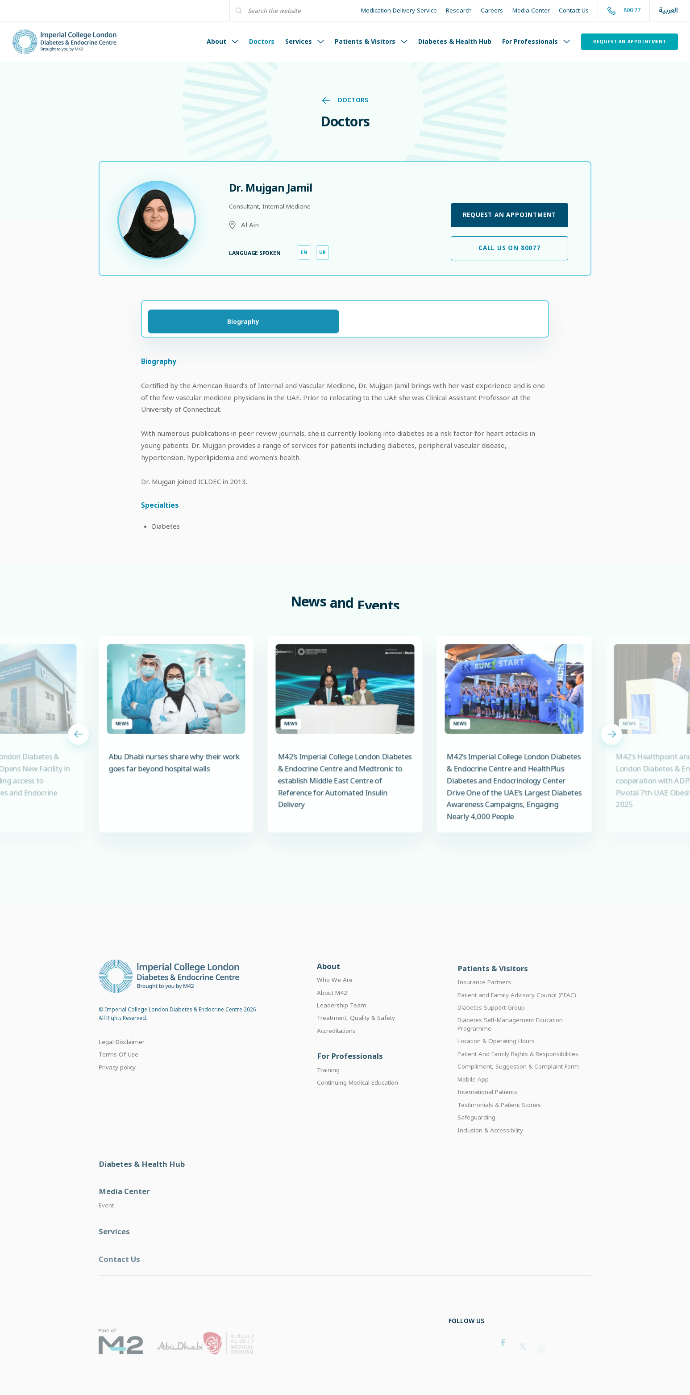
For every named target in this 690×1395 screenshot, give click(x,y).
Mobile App (473, 1093)
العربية (668, 10)
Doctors (261, 41)
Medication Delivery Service (399, 10)
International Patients (487, 1106)
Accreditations (336, 1041)
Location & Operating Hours (496, 1055)
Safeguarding (476, 1132)
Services (304, 41)
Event (106, 1223)
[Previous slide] (78, 742)
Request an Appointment (629, 41)
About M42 (332, 1003)
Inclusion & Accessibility (490, 1144)
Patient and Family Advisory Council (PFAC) (516, 1009)
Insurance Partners (484, 996)
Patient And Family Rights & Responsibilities (517, 1068)
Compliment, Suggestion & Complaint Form (518, 1081)
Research (459, 10)
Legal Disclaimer (122, 1051)
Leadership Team (341, 1016)
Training (328, 1082)
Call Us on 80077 (509, 248)
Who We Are (335, 990)
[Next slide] (611, 742)
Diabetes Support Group (491, 1021)
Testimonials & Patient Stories (499, 1119)
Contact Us (574, 10)
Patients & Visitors (371, 41)
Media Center (531, 10)
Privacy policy (117, 1077)
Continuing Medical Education (357, 1095)
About (222, 41)
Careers (492, 10)
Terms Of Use (118, 1064)
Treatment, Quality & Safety (356, 1029)
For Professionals (536, 41)
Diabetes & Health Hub (454, 41)
